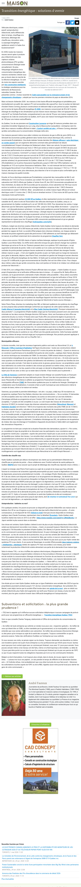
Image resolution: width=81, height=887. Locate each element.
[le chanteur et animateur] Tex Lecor (61, 497)
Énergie (77, 18)
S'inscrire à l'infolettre (40, 725)
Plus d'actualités (8, 879)
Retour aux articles (12, 676)
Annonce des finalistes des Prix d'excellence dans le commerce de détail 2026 (31, 873)
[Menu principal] (3, 3)
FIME (22, 382)
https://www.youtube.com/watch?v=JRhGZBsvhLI (55, 518)
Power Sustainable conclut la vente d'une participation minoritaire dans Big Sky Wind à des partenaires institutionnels (40, 866)
